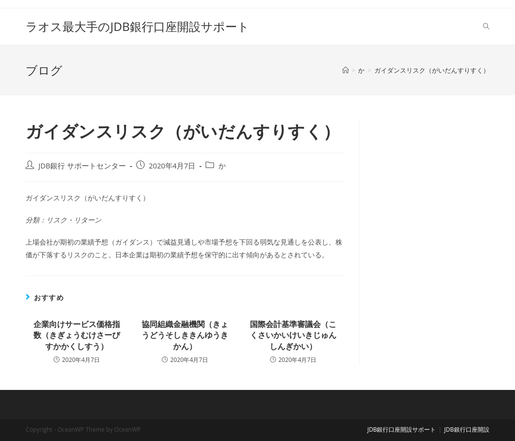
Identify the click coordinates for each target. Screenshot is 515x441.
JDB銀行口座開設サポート (401, 429)
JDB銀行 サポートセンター (82, 165)
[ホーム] (345, 70)
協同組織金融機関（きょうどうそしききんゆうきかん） (185, 335)
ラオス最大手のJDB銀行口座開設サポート (137, 26)
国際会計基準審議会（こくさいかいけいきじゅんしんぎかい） (293, 335)
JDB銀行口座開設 (466, 429)
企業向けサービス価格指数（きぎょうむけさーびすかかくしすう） (76, 335)
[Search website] (486, 26)
